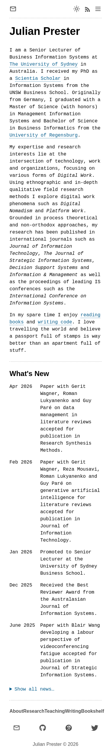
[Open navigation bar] (98, 9)
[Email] (16, 727)
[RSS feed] (87, 9)
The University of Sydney (43, 64)
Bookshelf (92, 711)
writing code (55, 322)
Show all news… (34, 689)
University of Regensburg (43, 135)
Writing (73, 711)
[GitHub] (42, 727)
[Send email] (15, 8)
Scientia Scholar (38, 78)
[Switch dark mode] (76, 9)
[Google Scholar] (68, 727)
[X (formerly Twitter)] (94, 727)
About (16, 711)
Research (33, 711)
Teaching (54, 711)
